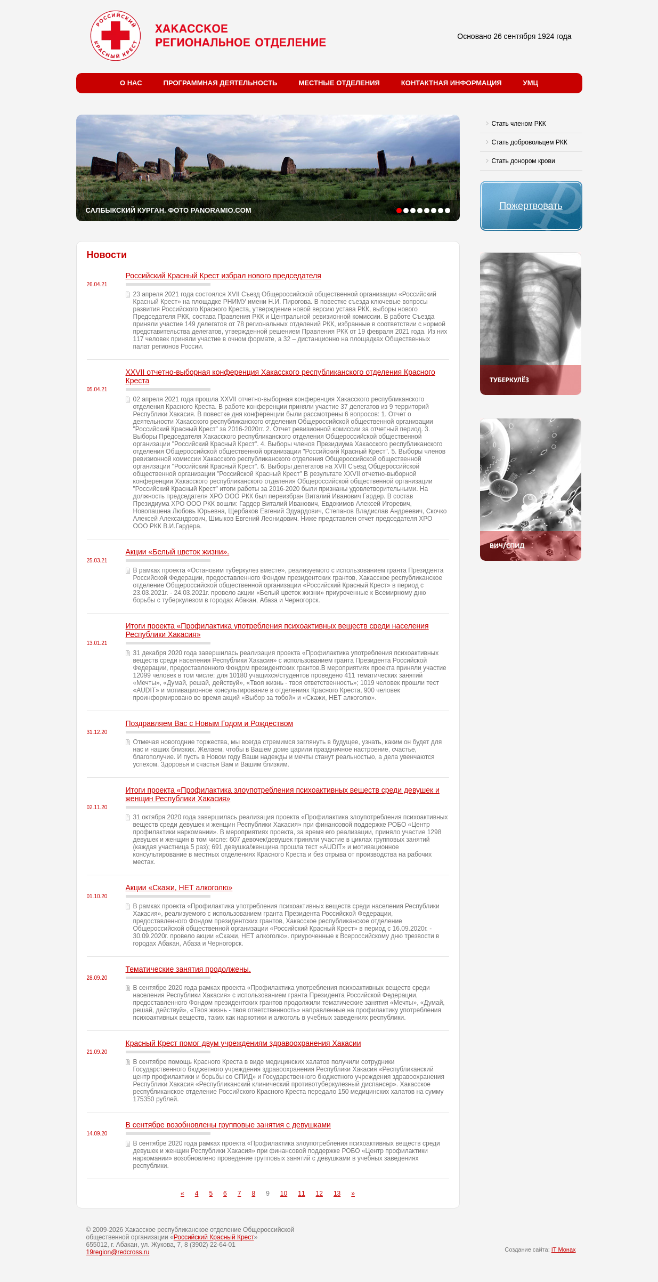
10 (283, 1193)
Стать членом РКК (519, 123)
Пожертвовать (531, 205)
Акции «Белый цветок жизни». (178, 551)
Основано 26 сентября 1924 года (514, 36)
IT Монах (563, 1249)
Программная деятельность (221, 83)
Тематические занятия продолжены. (188, 969)
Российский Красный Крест (214, 1237)
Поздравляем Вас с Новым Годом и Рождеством (210, 723)
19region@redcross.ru (118, 1252)
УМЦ (530, 83)
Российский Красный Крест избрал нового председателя (223, 275)
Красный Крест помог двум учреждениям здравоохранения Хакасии (243, 1043)
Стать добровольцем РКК (529, 142)
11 (301, 1193)
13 (337, 1193)
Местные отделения (338, 83)
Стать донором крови (523, 161)
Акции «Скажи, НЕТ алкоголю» (179, 887)
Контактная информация (451, 83)
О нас (131, 83)
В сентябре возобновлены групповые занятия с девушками (228, 1124)
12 (319, 1193)
